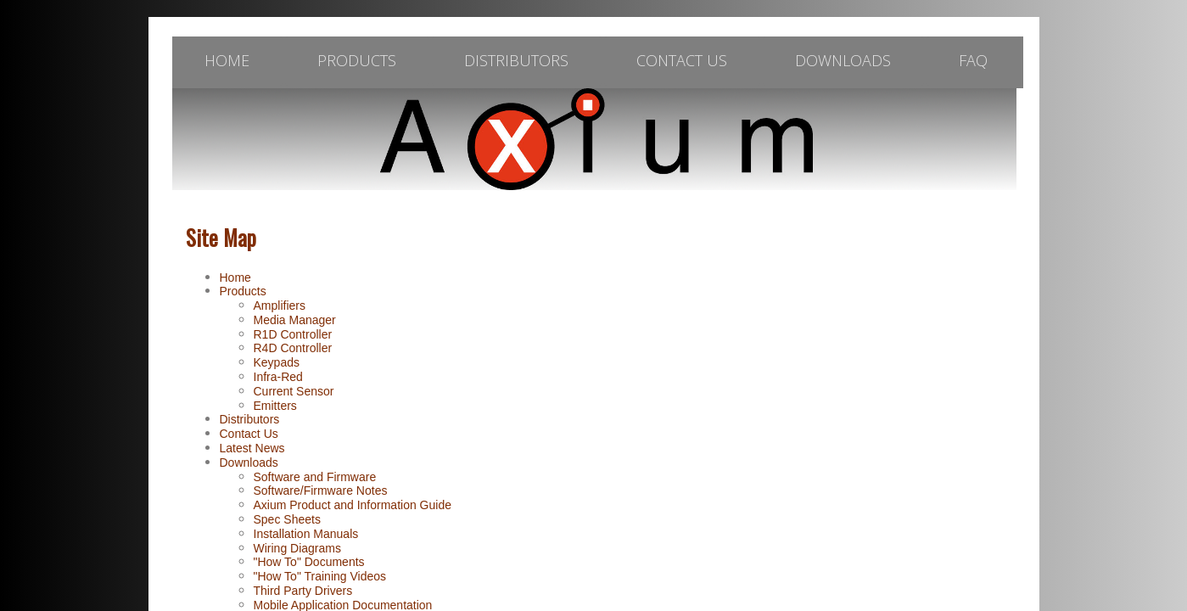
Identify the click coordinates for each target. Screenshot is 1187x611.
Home (235, 277)
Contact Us (681, 60)
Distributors (516, 60)
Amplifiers (279, 305)
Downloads (843, 60)
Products (356, 60)
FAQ (973, 60)
